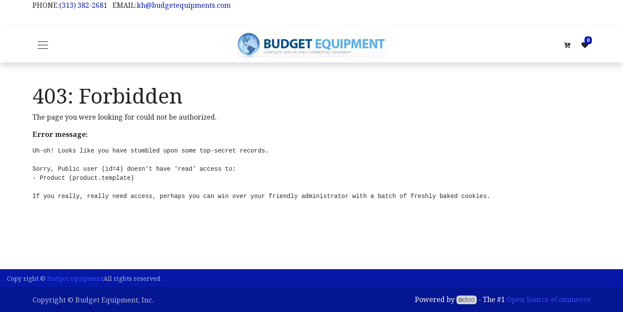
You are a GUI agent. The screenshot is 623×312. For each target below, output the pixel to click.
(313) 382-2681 (83, 5)
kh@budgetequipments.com (184, 5)
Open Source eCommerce (549, 299)
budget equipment (75, 278)
